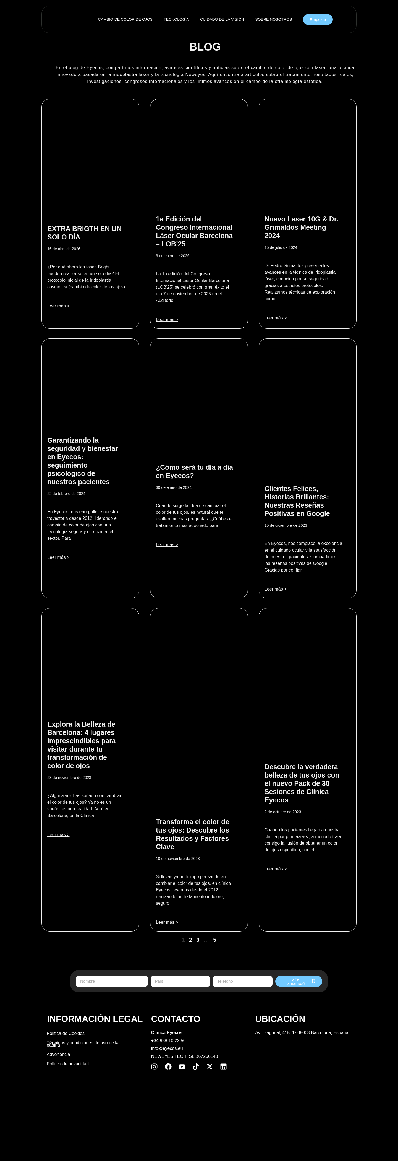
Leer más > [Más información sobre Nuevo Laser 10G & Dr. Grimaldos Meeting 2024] (276, 317)
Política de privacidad (68, 1063)
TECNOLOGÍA (176, 19)
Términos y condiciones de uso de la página (83, 1043)
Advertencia (58, 1054)
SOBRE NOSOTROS (273, 19)
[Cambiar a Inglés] (199, 1146)
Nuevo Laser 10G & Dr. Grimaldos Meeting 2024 (301, 227)
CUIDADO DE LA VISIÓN (222, 19)
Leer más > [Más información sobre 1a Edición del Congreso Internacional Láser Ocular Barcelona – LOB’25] (167, 319)
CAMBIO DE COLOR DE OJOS (125, 19)
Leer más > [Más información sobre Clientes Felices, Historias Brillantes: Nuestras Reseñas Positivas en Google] (276, 589)
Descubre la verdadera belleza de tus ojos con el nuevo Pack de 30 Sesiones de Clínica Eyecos (302, 783)
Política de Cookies (66, 1033)
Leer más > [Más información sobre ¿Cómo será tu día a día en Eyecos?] (167, 544)
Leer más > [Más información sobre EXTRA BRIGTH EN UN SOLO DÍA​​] (58, 306)
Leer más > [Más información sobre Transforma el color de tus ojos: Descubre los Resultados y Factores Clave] (167, 922)
